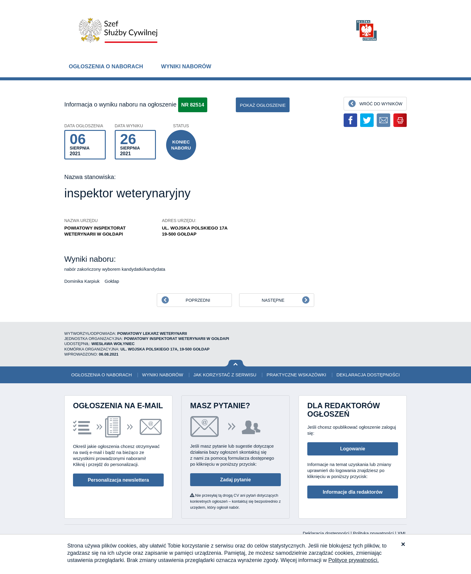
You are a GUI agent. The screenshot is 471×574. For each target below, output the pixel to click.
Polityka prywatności (374, 533)
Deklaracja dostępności (368, 374)
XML (402, 533)
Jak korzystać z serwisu (224, 374)
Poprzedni (198, 300)
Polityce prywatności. (353, 560)
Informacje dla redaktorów (352, 492)
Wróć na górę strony (235, 363)
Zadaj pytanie (235, 479)
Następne (273, 300)
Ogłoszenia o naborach (106, 66)
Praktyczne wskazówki (296, 374)
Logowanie (352, 448)
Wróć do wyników (380, 103)
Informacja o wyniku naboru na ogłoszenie (120, 104)
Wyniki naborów (186, 66)
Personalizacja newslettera (118, 480)
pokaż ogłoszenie (263, 105)
